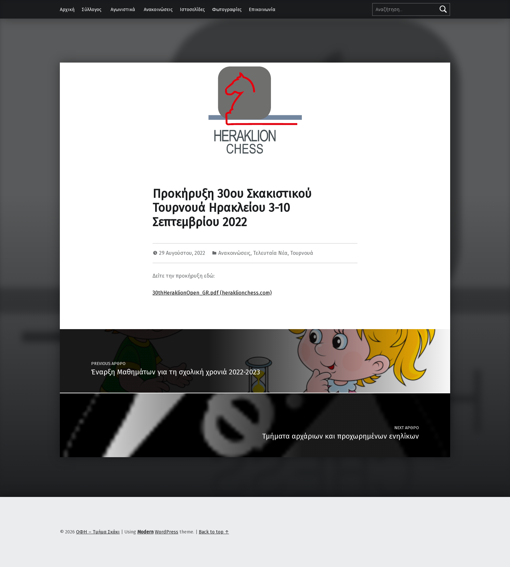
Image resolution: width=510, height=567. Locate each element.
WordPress (166, 532)
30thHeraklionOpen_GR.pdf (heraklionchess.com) (212, 293)
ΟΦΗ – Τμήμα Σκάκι (98, 532)
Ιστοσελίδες (192, 9)
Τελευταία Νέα (270, 253)
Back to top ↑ (214, 532)
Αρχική (67, 9)
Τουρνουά (301, 253)
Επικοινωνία (262, 9)
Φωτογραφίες (227, 9)
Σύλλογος (91, 9)
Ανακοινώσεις (158, 9)
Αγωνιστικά (123, 9)
